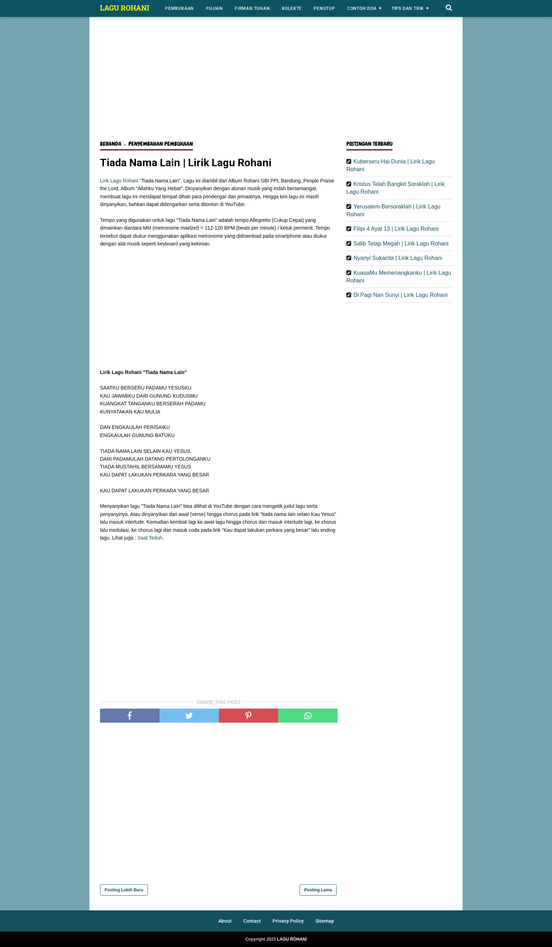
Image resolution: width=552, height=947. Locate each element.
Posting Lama (318, 889)
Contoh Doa (362, 8)
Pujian (214, 8)
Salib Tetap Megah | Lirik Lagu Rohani (400, 244)
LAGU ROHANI (124, 7)
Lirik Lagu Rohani (119, 180)
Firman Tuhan (252, 8)
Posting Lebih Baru (124, 889)
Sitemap (324, 921)
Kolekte (292, 8)
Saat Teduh (150, 538)
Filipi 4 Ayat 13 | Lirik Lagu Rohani (395, 229)
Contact (252, 921)
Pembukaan (179, 8)
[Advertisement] (276, 80)
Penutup (324, 8)
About (225, 921)
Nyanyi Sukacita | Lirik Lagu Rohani (397, 258)
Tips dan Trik (407, 8)
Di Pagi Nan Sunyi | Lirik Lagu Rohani (400, 295)
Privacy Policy (288, 921)
